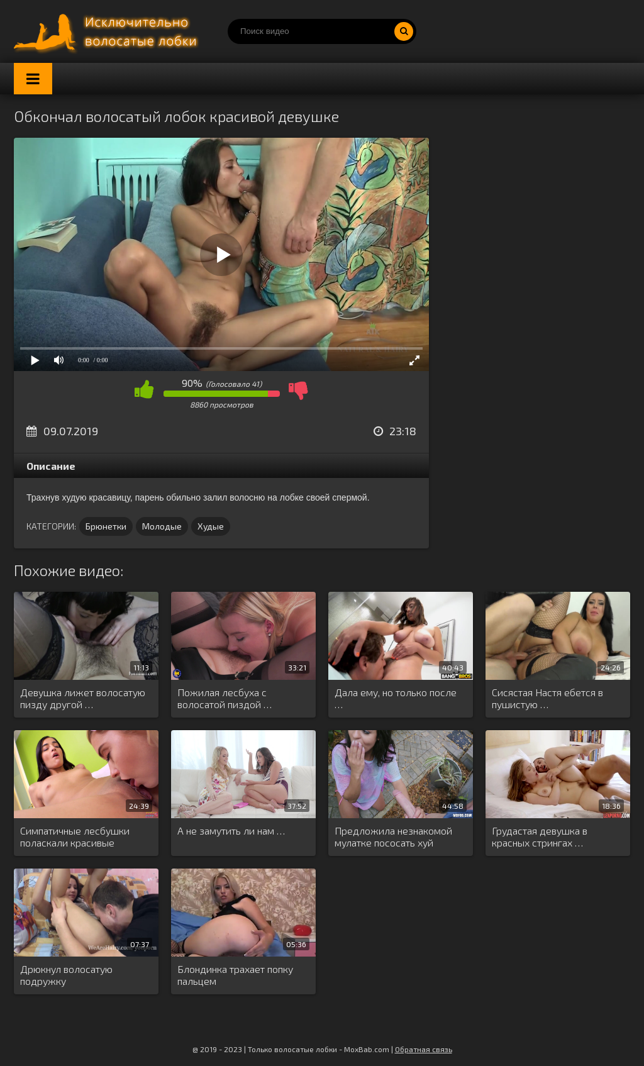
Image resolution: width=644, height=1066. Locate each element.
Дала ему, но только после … (396, 698)
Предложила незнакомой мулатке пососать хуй (393, 836)
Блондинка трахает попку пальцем (235, 975)
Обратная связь (423, 1049)
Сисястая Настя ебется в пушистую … (547, 698)
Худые (210, 526)
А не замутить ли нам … (231, 830)
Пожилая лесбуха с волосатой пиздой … (224, 698)
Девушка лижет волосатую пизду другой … (82, 698)
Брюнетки (106, 526)
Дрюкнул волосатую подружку (66, 975)
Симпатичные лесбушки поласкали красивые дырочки (75, 837)
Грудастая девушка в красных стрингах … (539, 836)
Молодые (162, 526)
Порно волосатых (108, 31)
